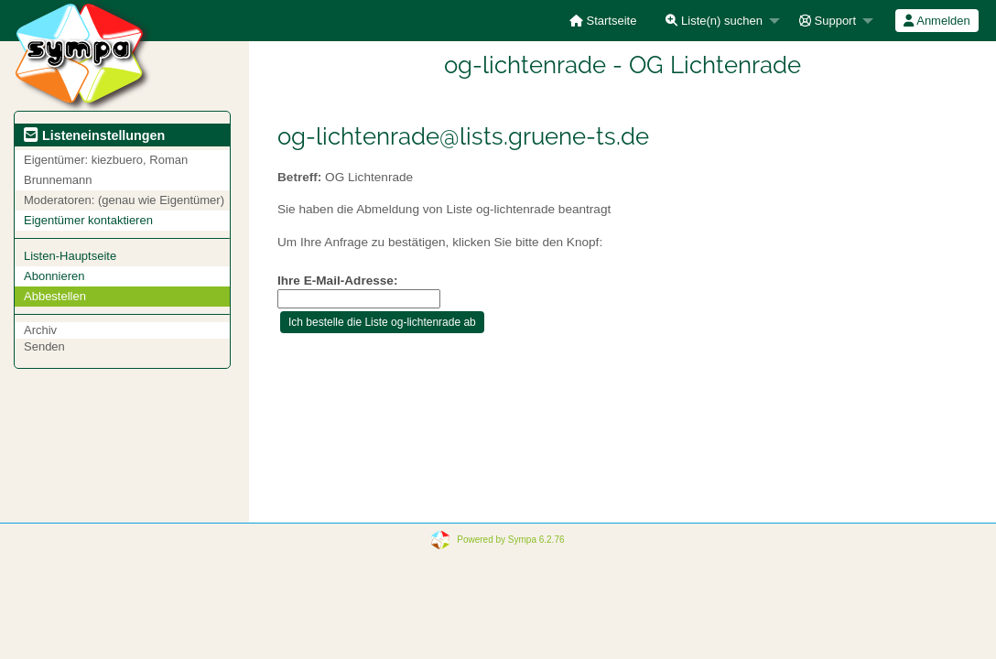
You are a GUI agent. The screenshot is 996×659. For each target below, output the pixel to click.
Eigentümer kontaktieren (88, 220)
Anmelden (936, 20)
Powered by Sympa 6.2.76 (510, 540)
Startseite (603, 20)
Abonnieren (54, 276)
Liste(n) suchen (714, 20)
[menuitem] (603, 20)
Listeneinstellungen (94, 135)
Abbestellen (55, 296)
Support (827, 20)
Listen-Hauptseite (70, 256)
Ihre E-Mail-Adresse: (337, 280)
